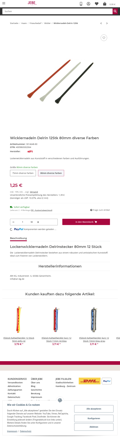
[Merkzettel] (104, 38)
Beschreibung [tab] (18, 238)
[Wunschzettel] (97, 4)
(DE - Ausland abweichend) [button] (41, 210)
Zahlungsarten (15, 389)
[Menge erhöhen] (38, 222)
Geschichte (36, 389)
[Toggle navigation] (3, 3)
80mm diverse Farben (51, 173)
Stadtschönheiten (64, 382)
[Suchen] (57, 11)
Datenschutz (14, 397)
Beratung (35, 393)
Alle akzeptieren (93, 409)
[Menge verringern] (13, 222)
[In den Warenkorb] (86, 222)
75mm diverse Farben (23, 173)
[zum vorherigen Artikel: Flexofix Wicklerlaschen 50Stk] (101, 23)
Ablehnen (93, 427)
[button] (88, 4)
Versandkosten (15, 382)
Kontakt (12, 393)
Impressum (36, 397)
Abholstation (14, 386)
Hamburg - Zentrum (65, 386)
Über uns (35, 382)
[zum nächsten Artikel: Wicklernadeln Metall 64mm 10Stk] (107, 23)
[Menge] (22, 222)
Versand (34, 191)
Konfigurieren (94, 418)
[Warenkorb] (109, 4)
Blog (33, 386)
